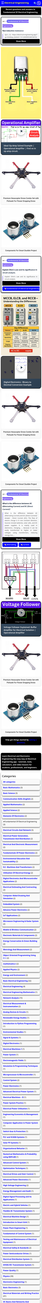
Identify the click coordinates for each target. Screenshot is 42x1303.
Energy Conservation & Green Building (20, 941)
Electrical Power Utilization (15, 1108)
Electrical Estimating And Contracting (20, 887)
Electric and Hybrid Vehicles (15, 1205)
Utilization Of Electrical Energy (16, 873)
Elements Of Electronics (13, 816)
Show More (21, 41)
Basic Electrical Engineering (15, 981)
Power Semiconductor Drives (16, 1253)
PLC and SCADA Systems (13, 1137)
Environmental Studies (13, 1032)
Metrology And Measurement (16, 949)
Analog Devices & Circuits (14, 1012)
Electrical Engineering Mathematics (19, 992)
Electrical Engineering (16, 2)
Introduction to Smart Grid (15, 1222)
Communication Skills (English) (17, 799)
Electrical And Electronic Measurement (20, 844)
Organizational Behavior (14, 1148)
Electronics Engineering (13, 1282)
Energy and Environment (14, 975)
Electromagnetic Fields (13, 1060)
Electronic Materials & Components (18, 935)
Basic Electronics (10, 1287)
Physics (6, 1276)
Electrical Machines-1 (12, 1049)
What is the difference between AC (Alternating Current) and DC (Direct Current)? (17, 506)
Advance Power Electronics (15, 910)
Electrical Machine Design (14, 1216)
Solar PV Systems (10, 1142)
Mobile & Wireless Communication (18, 929)
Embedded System (11, 904)
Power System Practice (13, 1103)
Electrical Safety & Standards (16, 1248)
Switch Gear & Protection (14, 1131)
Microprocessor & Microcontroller (18, 1074)
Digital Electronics (11, 1043)
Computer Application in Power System (20, 1123)
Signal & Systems (10, 1037)
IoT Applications (10, 915)
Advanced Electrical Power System (18, 1091)
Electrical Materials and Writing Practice (21, 1293)
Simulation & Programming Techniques (20, 1066)
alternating (11, 544)
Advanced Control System (14, 1162)
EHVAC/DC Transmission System (17, 1265)
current (26, 544)
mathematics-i (9, 964)
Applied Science (10, 810)
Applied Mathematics (12, 804)
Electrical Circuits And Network (17, 830)
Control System (10, 1080)
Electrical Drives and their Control (18, 1174)
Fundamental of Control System (17, 1233)
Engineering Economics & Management (20, 1114)
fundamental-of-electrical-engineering (22, 288)
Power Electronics (11, 1086)
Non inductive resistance (13, 31)
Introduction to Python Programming (19, 1023)
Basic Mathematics (11, 787)
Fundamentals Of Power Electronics (19, 853)
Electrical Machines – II (13, 1097)
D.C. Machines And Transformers (17, 867)
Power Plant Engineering (14, 1228)
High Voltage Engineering (14, 1185)
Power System (9, 1054)
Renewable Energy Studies (15, 1018)
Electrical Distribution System (16, 1259)
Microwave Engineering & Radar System (21, 921)
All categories (9, 782)
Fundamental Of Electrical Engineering (21, 821)
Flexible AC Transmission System (17, 1211)
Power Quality (9, 1270)
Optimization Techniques (14, 1168)
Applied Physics (10, 969)
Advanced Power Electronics (15, 1179)
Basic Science (9, 793)
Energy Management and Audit (17, 1191)
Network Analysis (11, 998)
